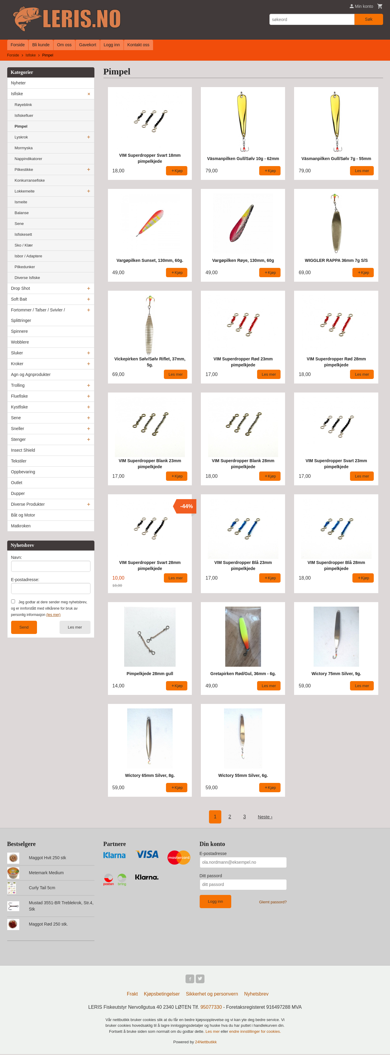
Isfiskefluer (24, 115)
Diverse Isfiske (27, 277)
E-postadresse (213, 853)
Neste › (265, 816)
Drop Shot (20, 288)
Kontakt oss (138, 44)
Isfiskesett (23, 234)
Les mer (75, 627)
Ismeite (21, 202)
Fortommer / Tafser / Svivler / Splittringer (38, 315)
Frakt (132, 994)
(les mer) (53, 615)
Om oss (64, 44)
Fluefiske (19, 396)
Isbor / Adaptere (28, 256)
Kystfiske (19, 407)
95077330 (211, 1008)
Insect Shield (23, 450)
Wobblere (20, 342)
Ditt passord (211, 875)
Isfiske (17, 93)
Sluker (17, 352)
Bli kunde (41, 44)
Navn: (16, 557)
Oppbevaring (23, 471)
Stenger (18, 439)
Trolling (18, 385)
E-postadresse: (25, 579)
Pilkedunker (25, 267)
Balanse (22, 213)
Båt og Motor (23, 515)
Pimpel (21, 126)
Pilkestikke (24, 169)
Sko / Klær (24, 245)
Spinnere (19, 331)
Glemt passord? (273, 902)
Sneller (17, 428)
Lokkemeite (25, 191)
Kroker (17, 363)
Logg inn (112, 44)
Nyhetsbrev (256, 994)
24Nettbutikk (206, 1043)
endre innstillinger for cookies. (255, 1032)
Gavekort (87, 44)
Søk (369, 19)
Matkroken (21, 525)
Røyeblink (23, 104)
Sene (19, 223)
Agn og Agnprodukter (31, 374)
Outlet (16, 482)
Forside (18, 44)
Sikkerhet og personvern (212, 994)
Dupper (18, 493)
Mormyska (24, 148)
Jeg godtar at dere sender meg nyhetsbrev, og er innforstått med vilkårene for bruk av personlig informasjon (49, 608)
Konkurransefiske (30, 180)
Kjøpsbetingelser (162, 994)
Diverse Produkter (28, 504)
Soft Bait (19, 299)
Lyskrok (21, 137)
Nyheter (18, 82)
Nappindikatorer (28, 158)
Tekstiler (18, 461)
